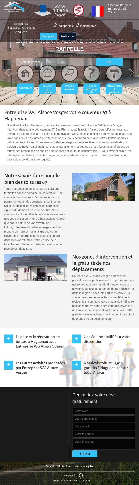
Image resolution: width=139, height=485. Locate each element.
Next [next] (131, 72)
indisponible (64, 25)
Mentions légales (83, 466)
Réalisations (67, 36)
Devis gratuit (48, 36)
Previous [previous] (7, 72)
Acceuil (50, 466)
